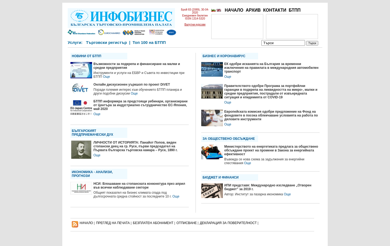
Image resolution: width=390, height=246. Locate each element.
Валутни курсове (195, 24)
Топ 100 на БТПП (149, 42)
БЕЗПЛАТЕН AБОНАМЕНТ (153, 223)
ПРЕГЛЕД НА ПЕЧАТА (113, 223)
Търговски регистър (106, 42)
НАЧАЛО (234, 10)
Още (106, 77)
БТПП (295, 10)
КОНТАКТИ (274, 10)
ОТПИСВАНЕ (187, 223)
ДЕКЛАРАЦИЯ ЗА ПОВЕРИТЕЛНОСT (228, 223)
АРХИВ (253, 10)
